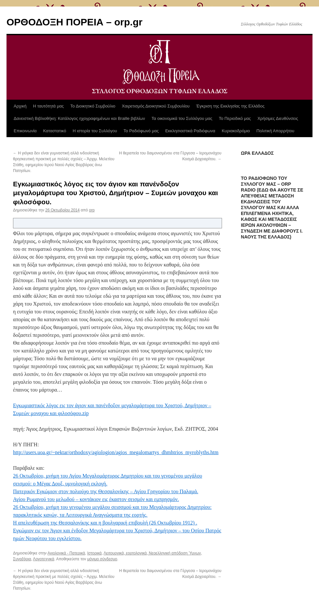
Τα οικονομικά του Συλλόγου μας (182, 118)
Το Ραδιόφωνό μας (141, 130)
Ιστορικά (94, 553)
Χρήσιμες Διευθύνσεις (277, 118)
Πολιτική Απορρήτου (275, 130)
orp (91, 210)
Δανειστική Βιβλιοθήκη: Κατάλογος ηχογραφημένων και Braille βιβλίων (79, 118)
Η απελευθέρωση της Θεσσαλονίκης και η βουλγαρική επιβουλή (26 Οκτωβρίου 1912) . (105, 522)
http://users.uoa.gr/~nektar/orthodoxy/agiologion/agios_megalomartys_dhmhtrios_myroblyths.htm (115, 452)
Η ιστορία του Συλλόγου (95, 130)
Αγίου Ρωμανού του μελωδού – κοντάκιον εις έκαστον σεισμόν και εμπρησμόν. (96, 499)
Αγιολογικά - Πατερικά (66, 553)
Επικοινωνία (25, 130)
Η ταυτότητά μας (48, 106)
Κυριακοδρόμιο (236, 130)
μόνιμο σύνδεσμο (102, 559)
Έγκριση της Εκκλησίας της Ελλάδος (230, 106)
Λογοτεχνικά (43, 559)
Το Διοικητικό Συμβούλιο (92, 106)
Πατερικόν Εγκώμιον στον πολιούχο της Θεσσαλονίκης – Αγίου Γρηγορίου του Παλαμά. (105, 491)
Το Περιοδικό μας (235, 118)
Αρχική (20, 106)
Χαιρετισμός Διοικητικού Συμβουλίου (155, 106)
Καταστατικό (54, 130)
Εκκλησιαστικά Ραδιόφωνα (190, 130)
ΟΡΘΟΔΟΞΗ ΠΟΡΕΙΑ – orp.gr (75, 22)
